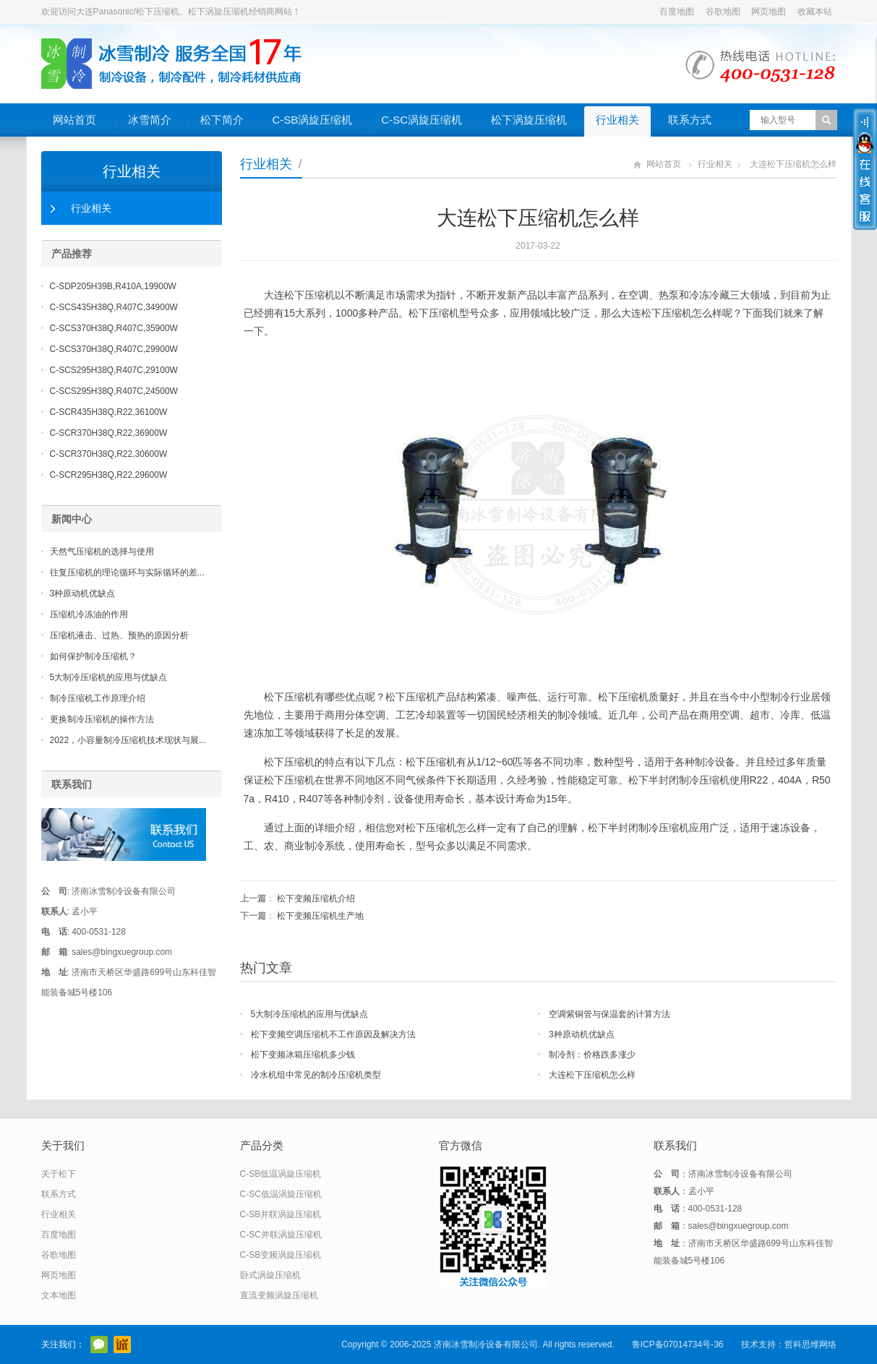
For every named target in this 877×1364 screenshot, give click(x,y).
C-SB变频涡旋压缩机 (281, 1255)
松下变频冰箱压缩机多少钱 (303, 1055)
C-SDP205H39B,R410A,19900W (113, 286)
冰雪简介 (149, 119)
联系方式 (689, 119)
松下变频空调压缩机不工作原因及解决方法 (333, 1034)
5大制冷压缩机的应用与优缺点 (310, 1014)
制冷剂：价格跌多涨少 (592, 1055)
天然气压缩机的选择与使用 (102, 551)
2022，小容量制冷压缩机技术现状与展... (128, 740)
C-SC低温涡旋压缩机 (281, 1194)
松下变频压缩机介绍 (316, 898)
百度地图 (676, 12)
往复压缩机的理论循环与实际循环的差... (127, 572)
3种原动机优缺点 (582, 1034)
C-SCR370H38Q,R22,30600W (109, 454)
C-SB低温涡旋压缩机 (281, 1174)
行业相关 (617, 119)
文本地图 (58, 1295)
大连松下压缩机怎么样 (592, 1075)
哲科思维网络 (810, 1344)
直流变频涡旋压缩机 (279, 1295)
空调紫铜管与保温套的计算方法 (609, 1014)
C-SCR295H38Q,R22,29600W (109, 475)
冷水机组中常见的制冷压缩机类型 (316, 1075)
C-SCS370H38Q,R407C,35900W (114, 328)
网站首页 (74, 119)
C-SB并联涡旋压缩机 (281, 1214)
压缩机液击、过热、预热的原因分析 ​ (120, 635)
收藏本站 (814, 12)
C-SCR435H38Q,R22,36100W (109, 412)
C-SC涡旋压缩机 (421, 119)
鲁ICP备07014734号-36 (678, 1344)
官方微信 (99, 1344)
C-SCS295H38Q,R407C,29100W (114, 370)
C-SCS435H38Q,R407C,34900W (114, 307)
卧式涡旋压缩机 (270, 1275)
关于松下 (58, 1174)
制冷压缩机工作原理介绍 (97, 698)
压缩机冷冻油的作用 (89, 614)
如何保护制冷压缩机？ (93, 656)
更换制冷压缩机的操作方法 (102, 719)
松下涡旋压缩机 (529, 119)
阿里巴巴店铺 (122, 1344)
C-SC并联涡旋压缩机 (281, 1235)
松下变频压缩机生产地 (320, 916)
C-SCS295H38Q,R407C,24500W (114, 391)
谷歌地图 (723, 12)
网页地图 (768, 12)
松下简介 (222, 119)
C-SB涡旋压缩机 (313, 119)
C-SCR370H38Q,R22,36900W (109, 433)
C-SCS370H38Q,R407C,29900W (114, 349)
